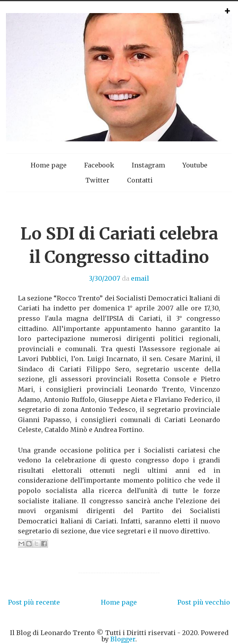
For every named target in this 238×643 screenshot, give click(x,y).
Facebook (99, 165)
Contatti (140, 180)
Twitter (97, 180)
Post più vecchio (203, 602)
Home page (49, 165)
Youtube (194, 165)
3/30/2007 (104, 278)
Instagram (148, 165)
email (140, 278)
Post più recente (34, 602)
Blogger (122, 639)
